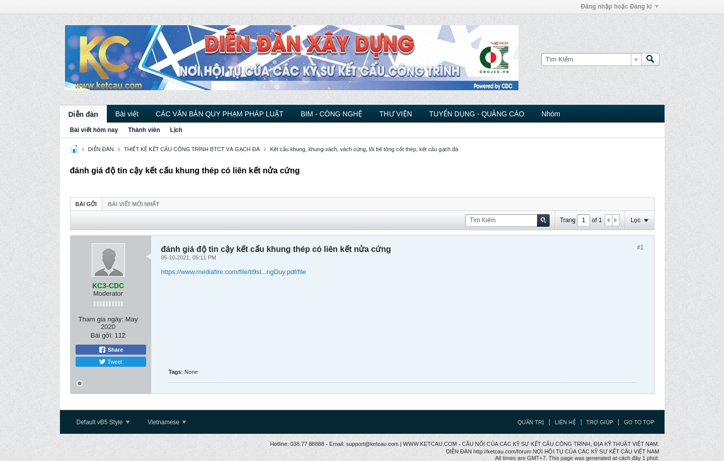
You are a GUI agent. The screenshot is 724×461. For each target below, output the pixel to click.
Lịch (176, 130)
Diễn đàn (83, 114)
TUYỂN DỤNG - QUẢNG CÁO (476, 114)
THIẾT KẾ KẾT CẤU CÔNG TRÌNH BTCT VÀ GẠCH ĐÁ (192, 149)
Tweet (110, 361)
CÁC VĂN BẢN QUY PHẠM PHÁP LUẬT (220, 114)
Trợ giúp (600, 422)
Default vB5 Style (103, 422)
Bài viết (127, 114)
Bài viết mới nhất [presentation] (133, 204)
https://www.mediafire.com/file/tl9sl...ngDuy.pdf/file (233, 272)
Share (110, 350)
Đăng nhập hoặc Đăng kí (620, 6)
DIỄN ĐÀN (101, 149)
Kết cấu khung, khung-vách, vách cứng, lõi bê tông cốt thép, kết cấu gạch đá (364, 149)
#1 (640, 247)
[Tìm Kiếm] (591, 59)
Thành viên (144, 130)
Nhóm (551, 114)
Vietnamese (167, 422)
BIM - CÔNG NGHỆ (331, 114)
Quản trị (530, 422)
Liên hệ (565, 422)
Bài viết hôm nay (94, 130)
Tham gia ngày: (101, 319)
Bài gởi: (102, 335)
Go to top (639, 422)
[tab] (86, 204)
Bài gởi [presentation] (86, 204)
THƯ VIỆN (395, 114)
